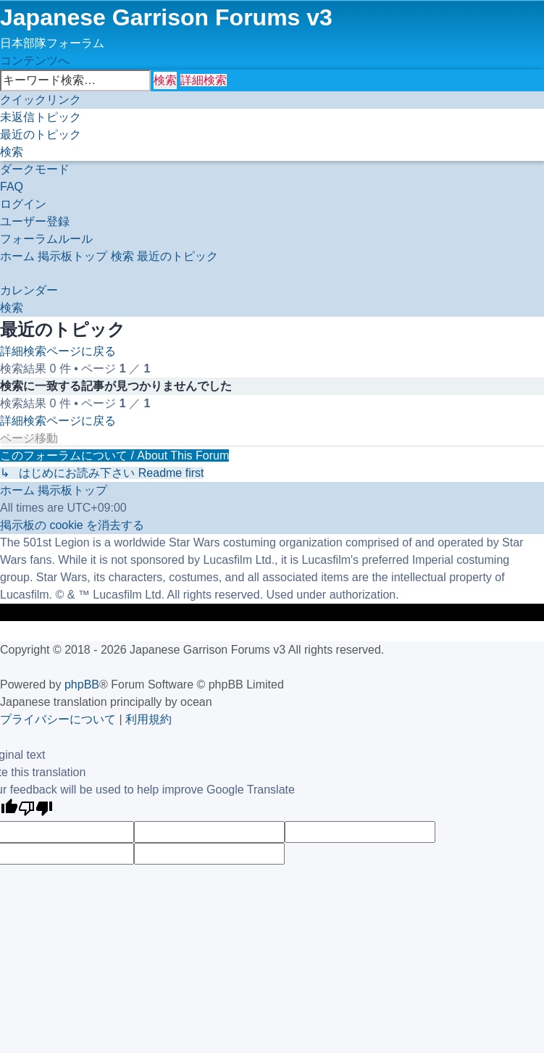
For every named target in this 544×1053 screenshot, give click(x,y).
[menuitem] (40, 117)
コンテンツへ (35, 60)
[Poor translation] (35, 810)
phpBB (81, 684)
